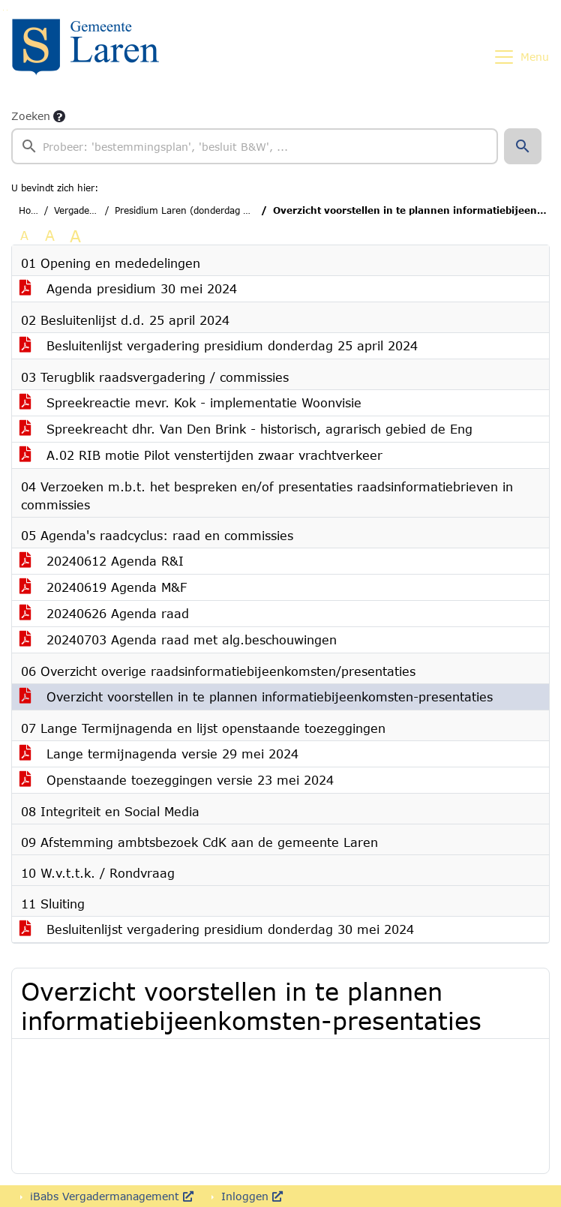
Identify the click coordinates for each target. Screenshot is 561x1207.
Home (32, 210)
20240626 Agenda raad (104, 613)
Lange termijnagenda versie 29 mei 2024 (159, 753)
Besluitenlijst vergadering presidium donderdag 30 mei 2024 (217, 929)
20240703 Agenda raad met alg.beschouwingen (178, 639)
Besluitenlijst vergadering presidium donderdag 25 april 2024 (219, 345)
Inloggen (250, 1196)
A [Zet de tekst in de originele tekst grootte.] (24, 235)
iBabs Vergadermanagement (110, 1196)
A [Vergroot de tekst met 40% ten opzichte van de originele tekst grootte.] (75, 236)
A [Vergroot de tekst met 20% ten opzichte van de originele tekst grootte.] (50, 235)
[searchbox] (254, 146)
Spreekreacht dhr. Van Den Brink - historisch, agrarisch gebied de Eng (246, 429)
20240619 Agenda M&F (103, 587)
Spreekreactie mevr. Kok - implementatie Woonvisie (191, 402)
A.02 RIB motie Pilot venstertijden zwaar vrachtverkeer (201, 455)
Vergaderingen (86, 210)
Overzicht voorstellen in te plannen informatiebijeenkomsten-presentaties (256, 696)
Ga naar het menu (7, 10)
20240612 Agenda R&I (102, 561)
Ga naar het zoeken (3, 10)
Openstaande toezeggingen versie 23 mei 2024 (177, 780)
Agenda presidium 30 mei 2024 (128, 288)
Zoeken (30, 116)
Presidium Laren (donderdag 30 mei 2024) (210, 210)
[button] (523, 146)
